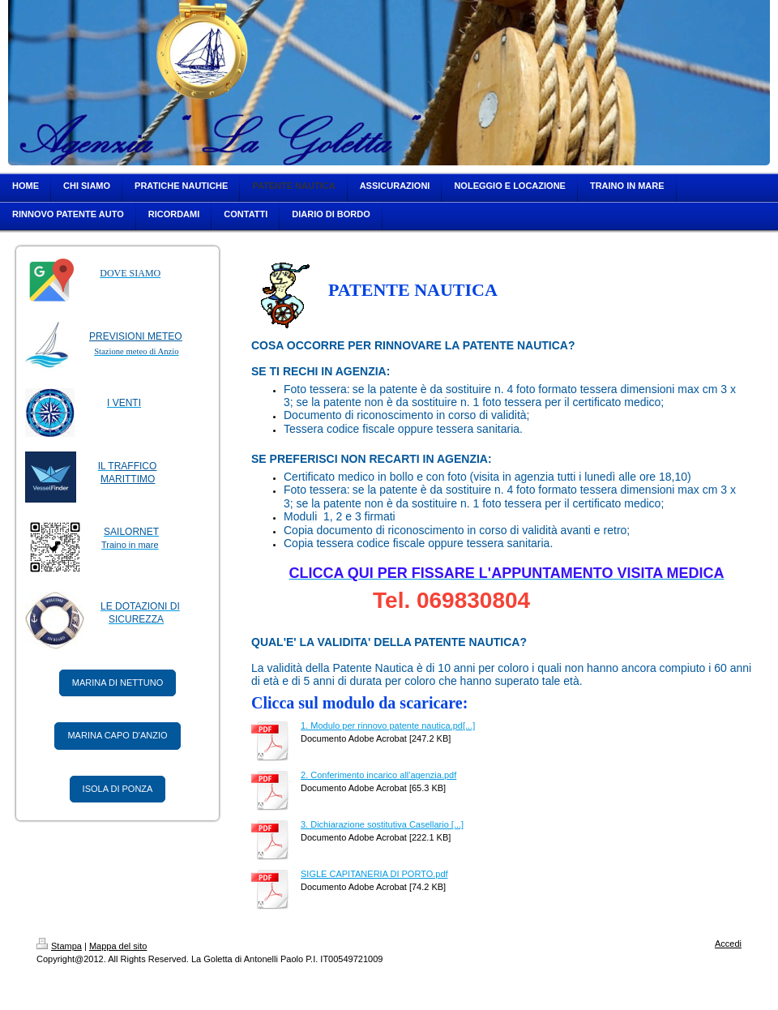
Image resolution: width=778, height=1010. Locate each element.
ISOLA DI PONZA (118, 789)
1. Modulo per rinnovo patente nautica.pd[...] (388, 725)
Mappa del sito (118, 946)
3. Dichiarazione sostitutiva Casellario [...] (382, 824)
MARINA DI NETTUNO (117, 682)
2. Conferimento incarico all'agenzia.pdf (378, 775)
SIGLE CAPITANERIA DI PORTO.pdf (374, 874)
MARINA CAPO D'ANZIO (117, 735)
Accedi (728, 943)
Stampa (59, 946)
